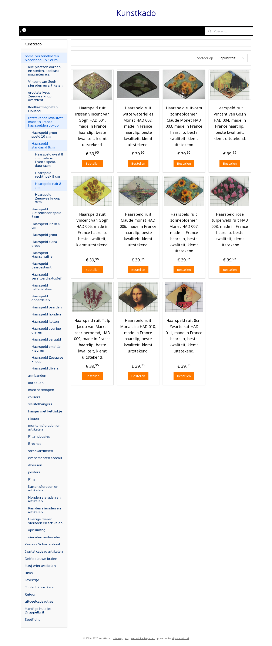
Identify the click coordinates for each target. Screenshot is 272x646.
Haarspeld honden (46, 314)
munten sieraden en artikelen (44, 427)
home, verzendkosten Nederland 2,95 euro (42, 58)
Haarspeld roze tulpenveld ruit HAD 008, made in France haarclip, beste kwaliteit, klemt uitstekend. (229, 229)
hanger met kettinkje (45, 411)
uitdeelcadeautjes (39, 601)
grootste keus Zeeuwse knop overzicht (39, 96)
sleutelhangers (40, 404)
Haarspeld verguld (46, 339)
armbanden (37, 375)
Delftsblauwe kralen (41, 558)
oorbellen (36, 382)
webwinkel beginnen (143, 638)
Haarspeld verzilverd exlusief (46, 276)
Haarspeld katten (45, 321)
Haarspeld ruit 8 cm (48, 185)
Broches (34, 443)
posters (34, 472)
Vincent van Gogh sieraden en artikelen (45, 83)
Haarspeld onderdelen (40, 298)
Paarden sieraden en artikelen (44, 510)
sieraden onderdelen (44, 537)
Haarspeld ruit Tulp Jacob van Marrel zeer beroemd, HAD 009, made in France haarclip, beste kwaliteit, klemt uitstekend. (92, 338)
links (29, 572)
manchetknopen (41, 389)
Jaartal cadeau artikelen (44, 551)
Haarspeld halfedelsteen (42, 287)
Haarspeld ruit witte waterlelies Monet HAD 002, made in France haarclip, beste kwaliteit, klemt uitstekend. (138, 126)
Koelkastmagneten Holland (43, 109)
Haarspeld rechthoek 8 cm (47, 174)
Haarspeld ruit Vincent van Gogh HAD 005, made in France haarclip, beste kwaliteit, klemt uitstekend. (92, 229)
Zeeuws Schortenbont (42, 544)
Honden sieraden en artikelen (44, 499)
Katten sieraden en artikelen (43, 488)
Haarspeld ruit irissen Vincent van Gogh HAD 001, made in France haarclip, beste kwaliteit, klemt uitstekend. (92, 126)
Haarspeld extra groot (44, 243)
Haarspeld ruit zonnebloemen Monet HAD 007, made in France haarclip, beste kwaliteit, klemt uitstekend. (184, 232)
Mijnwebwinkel (180, 638)
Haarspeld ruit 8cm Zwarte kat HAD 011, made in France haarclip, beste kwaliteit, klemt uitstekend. (184, 335)
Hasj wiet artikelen (40, 565)
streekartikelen (40, 450)
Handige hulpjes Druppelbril (38, 610)
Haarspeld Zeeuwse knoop (47, 359)
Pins (31, 479)
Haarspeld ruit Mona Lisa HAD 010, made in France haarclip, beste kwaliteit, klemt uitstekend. (138, 335)
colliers (34, 397)
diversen (35, 465)
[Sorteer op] (231, 57)
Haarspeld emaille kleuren (46, 348)
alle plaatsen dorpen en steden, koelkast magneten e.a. (44, 70)
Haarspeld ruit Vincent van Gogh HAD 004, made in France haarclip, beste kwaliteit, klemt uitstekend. (230, 122)
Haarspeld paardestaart (41, 265)
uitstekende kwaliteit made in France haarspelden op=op (45, 122)
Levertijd (32, 580)
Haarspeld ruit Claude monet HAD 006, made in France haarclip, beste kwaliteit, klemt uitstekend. (138, 229)
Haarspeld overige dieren (46, 330)
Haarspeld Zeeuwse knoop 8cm (47, 198)
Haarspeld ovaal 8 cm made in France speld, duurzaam (49, 160)
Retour (30, 594)
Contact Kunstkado (39, 587)
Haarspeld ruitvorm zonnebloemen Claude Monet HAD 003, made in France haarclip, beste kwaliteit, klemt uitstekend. (184, 126)
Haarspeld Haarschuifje (42, 254)
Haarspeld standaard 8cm (43, 145)
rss (126, 638)
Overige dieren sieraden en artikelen (45, 521)
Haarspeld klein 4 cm (45, 225)
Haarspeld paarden (46, 307)
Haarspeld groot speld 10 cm (44, 134)
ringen (33, 418)
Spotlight (32, 619)
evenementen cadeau (45, 457)
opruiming (36, 530)
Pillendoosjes (39, 436)
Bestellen (92, 162)
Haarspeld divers (45, 368)
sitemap (117, 638)
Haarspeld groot (44, 234)
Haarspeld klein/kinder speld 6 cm (46, 213)
